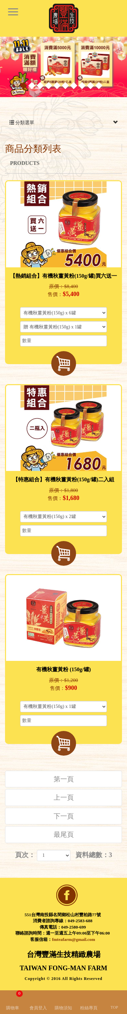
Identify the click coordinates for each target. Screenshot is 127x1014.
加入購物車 (63, 363)
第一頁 (64, 779)
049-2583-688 (80, 920)
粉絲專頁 (89, 1007)
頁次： (25, 854)
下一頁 (64, 816)
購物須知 (63, 1007)
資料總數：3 (93, 854)
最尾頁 (64, 834)
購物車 (14, 1000)
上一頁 (64, 797)
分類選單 (63, 122)
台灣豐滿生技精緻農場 (63, 18)
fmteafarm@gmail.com (73, 939)
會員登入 (38, 1007)
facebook (67, 895)
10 (98, 85)
